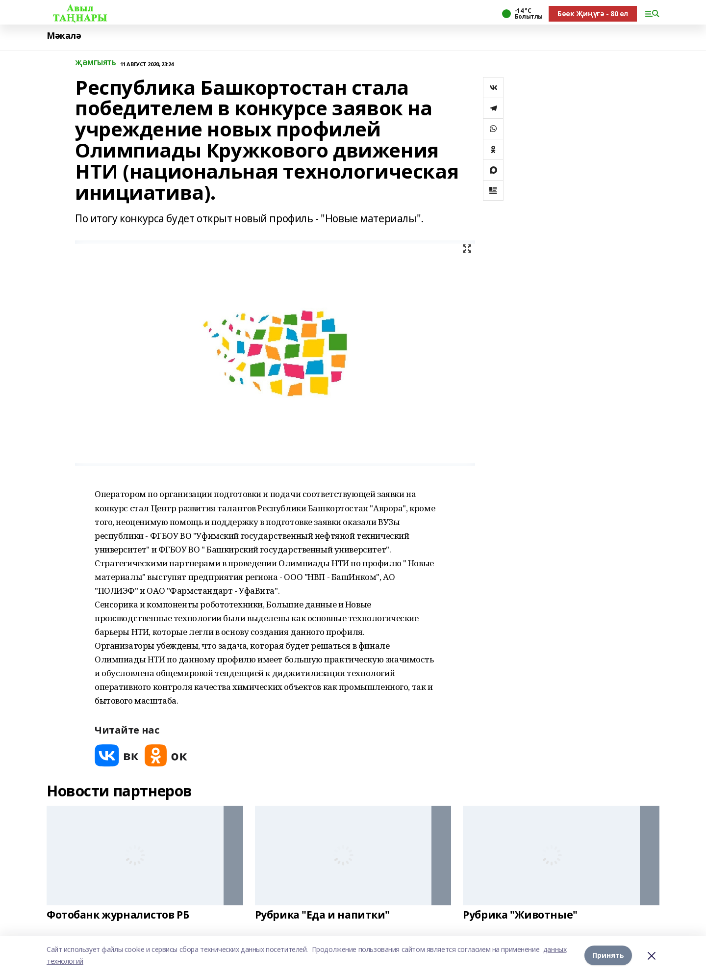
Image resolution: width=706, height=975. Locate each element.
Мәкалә (64, 35)
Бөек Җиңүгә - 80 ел (592, 13)
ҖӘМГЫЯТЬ (95, 63)
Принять (608, 955)
